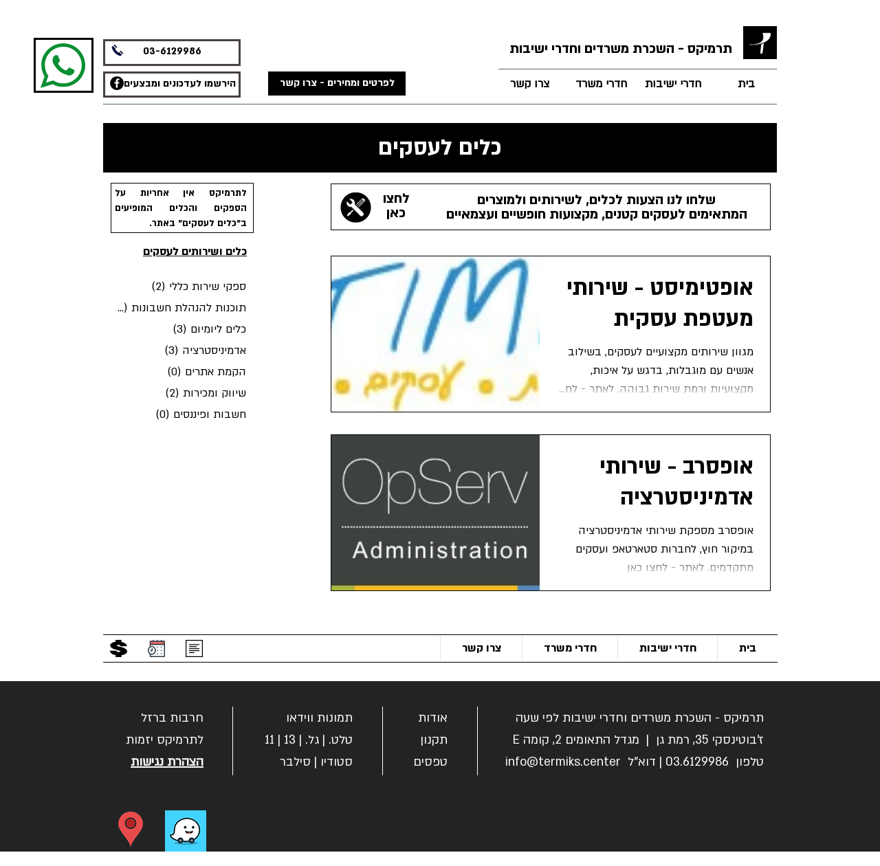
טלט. (341, 740)
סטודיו (336, 762)
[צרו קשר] (529, 84)
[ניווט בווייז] (185, 831)
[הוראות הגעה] (130, 831)
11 (269, 740)
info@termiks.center (563, 762)
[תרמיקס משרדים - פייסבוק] (117, 83)
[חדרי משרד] (601, 84)
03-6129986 (172, 51)
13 (290, 740)
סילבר (295, 762)
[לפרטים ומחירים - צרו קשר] (337, 83)
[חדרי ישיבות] (673, 84)
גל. (312, 740)
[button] (172, 716)
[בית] (746, 84)
